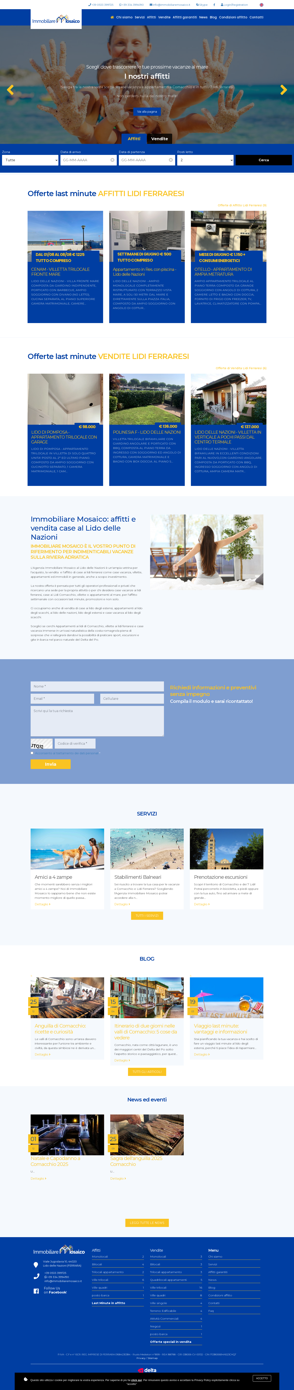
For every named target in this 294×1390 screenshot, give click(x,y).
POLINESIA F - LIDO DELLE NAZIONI (147, 432)
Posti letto (185, 152)
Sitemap (153, 1358)
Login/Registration (234, 5)
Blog (213, 17)
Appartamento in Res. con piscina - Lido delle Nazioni (144, 272)
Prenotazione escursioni (220, 877)
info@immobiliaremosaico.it (170, 5)
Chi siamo (124, 17)
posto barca (118, 1295)
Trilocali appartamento (118, 1272)
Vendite (164, 17)
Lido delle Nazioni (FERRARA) (62, 1265)
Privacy (141, 1358)
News (203, 17)
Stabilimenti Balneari (137, 877)
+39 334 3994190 (131, 4)
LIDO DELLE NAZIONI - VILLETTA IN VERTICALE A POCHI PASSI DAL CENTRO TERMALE (228, 437)
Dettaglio (42, 904)
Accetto (262, 1378)
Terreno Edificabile (176, 1311)
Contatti (256, 17)
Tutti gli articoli (147, 1072)
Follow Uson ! (55, 1290)
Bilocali (118, 1264)
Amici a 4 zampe (53, 877)
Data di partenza (132, 152)
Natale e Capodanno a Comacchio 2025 (55, 1161)
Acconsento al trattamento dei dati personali (66, 753)
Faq (211, 1311)
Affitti (151, 17)
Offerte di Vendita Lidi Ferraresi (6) (241, 368)
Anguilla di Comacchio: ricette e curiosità (60, 1029)
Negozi (176, 1326)
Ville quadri (118, 1287)
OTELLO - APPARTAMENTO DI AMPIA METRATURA (223, 272)
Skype (202, 4)
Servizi (140, 17)
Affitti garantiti (185, 17)
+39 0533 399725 (100, 5)
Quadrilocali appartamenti (176, 1280)
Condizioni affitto (233, 17)
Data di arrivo (70, 152)
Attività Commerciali (176, 1318)
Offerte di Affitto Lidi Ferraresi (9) (242, 205)
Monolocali (118, 1256)
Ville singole (176, 1303)
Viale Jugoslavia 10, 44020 (60, 1261)
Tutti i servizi (147, 916)
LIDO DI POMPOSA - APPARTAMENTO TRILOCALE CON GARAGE (64, 437)
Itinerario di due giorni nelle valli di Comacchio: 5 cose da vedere (145, 1032)
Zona (6, 152)
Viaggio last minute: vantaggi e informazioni (220, 1029)
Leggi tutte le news (147, 1223)
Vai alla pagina (147, 111)
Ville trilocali (118, 1280)
